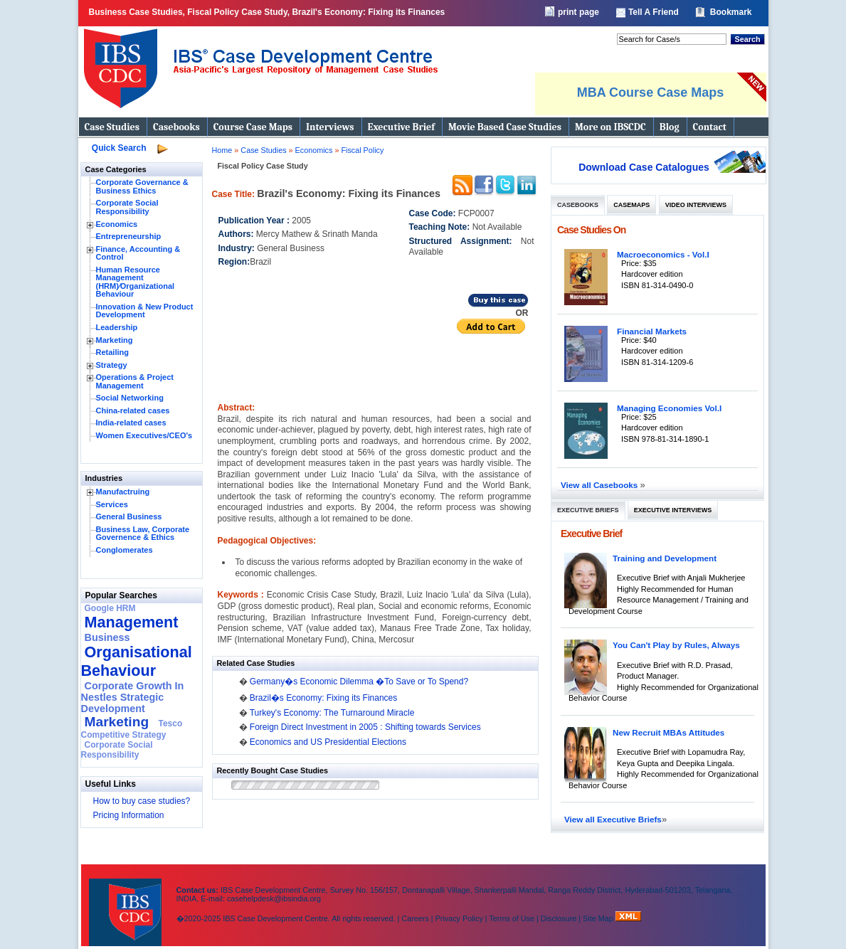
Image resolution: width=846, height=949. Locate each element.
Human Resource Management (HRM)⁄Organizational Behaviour (135, 282)
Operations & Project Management (135, 381)
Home (222, 150)
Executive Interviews (673, 510)
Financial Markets (652, 331)
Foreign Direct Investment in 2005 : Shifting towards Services (365, 727)
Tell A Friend (653, 12)
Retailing (112, 352)
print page (578, 12)
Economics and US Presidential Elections (328, 742)
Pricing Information (128, 815)
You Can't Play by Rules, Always (676, 645)
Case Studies (112, 127)
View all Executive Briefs (613, 819)
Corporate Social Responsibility (127, 207)
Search (747, 39)
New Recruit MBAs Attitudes (668, 732)
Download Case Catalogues (643, 167)
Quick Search (119, 148)
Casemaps (631, 204)
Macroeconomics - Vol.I (663, 254)
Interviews (330, 127)
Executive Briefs (588, 510)
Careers (414, 918)
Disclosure (558, 918)
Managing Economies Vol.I (669, 408)
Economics (117, 224)
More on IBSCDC (610, 127)
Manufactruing (123, 491)
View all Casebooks (600, 484)
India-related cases (131, 422)
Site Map (599, 918)
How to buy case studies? (142, 801)
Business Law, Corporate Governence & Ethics (143, 533)
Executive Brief (401, 127)
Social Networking (130, 397)
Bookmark (731, 12)
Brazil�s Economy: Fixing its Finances (323, 698)
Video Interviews (695, 204)
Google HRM (110, 608)
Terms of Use (511, 918)
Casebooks (176, 127)
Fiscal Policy (362, 150)
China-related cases (133, 410)
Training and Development (665, 558)
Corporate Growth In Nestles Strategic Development (132, 697)
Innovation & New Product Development (145, 310)
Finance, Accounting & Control (138, 253)
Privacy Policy (459, 918)
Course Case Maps (252, 127)
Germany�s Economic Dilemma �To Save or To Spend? (359, 681)
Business (107, 637)
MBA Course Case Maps (650, 92)
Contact (709, 127)
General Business (129, 516)
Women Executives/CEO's (144, 435)
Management (132, 622)
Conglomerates (124, 550)
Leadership (117, 327)
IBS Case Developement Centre (126, 903)
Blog (670, 127)
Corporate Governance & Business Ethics (142, 186)
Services (112, 504)
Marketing (114, 340)
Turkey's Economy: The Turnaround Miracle (332, 713)
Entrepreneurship (129, 236)
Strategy (111, 365)
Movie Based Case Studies (504, 127)
